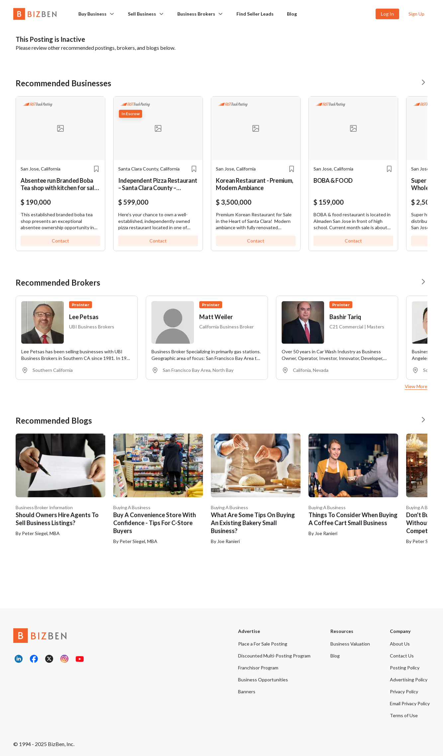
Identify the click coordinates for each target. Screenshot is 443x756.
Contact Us (402, 655)
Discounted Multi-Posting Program (274, 655)
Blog (292, 14)
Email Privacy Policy (410, 703)
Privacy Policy (404, 691)
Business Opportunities (263, 679)
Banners (246, 691)
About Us (400, 644)
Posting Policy (404, 667)
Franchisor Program (258, 667)
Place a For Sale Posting (262, 644)
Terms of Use (404, 715)
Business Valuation (350, 644)
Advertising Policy (408, 679)
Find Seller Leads (255, 14)
